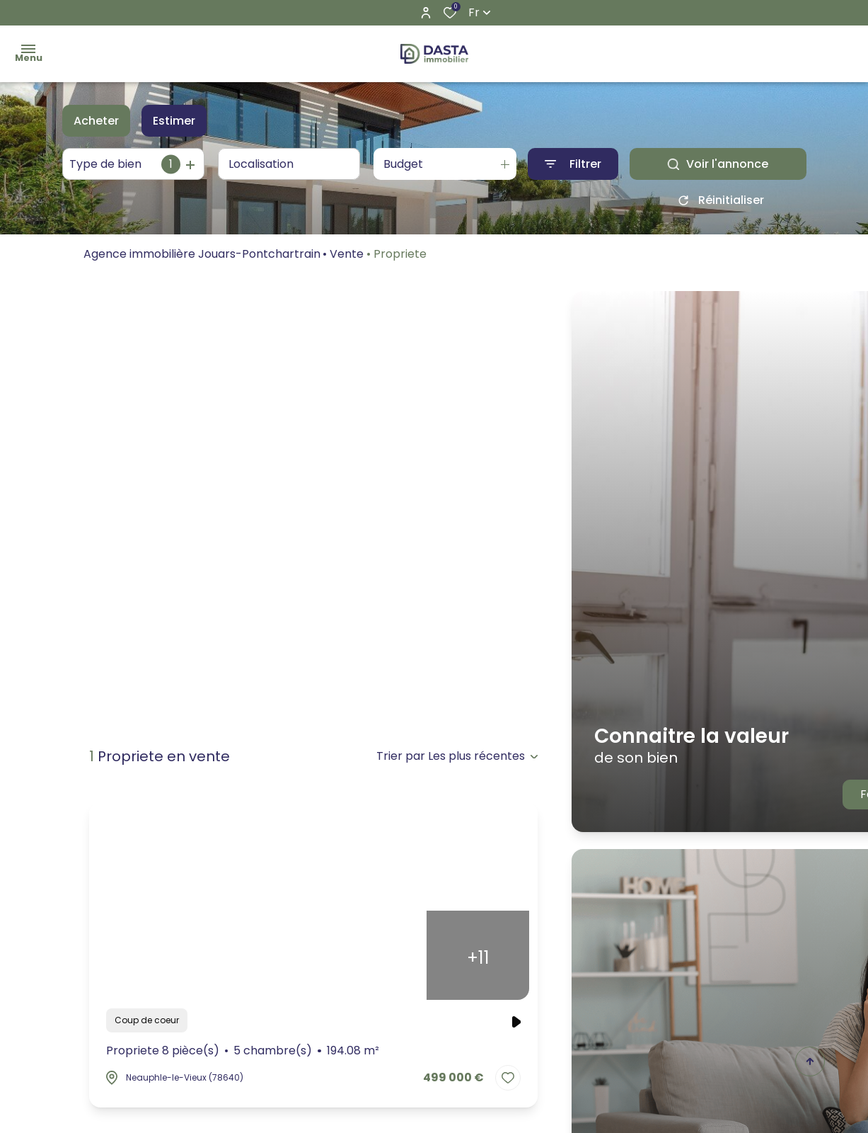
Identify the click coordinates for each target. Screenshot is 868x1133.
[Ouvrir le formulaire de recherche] (573, 164)
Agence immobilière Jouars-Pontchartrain (201, 259)
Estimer (174, 121)
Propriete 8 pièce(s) (243, 1050)
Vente (347, 259)
